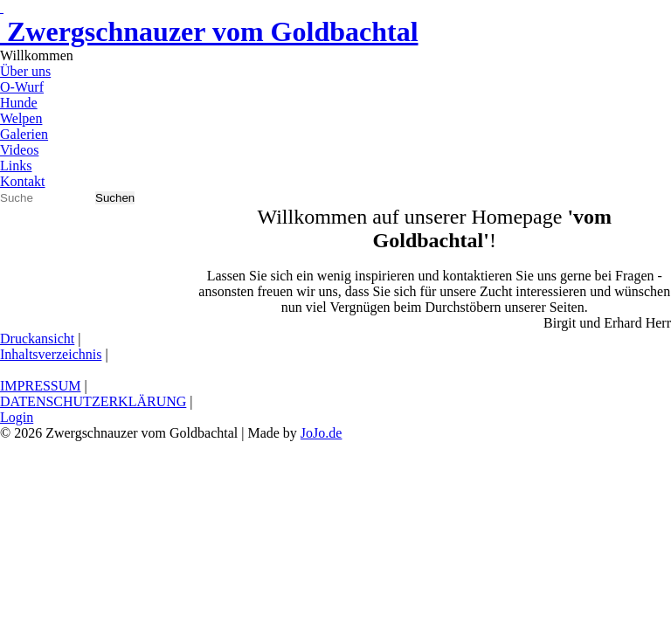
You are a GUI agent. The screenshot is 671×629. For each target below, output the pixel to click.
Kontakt (22, 181)
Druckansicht (37, 338)
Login (16, 417)
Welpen (21, 118)
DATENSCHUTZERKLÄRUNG (93, 401)
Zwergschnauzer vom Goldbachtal (209, 31)
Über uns (25, 71)
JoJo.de (321, 432)
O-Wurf (22, 86)
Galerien (24, 134)
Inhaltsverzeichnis (50, 354)
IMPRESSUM (40, 385)
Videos (19, 149)
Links (15, 165)
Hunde (19, 102)
